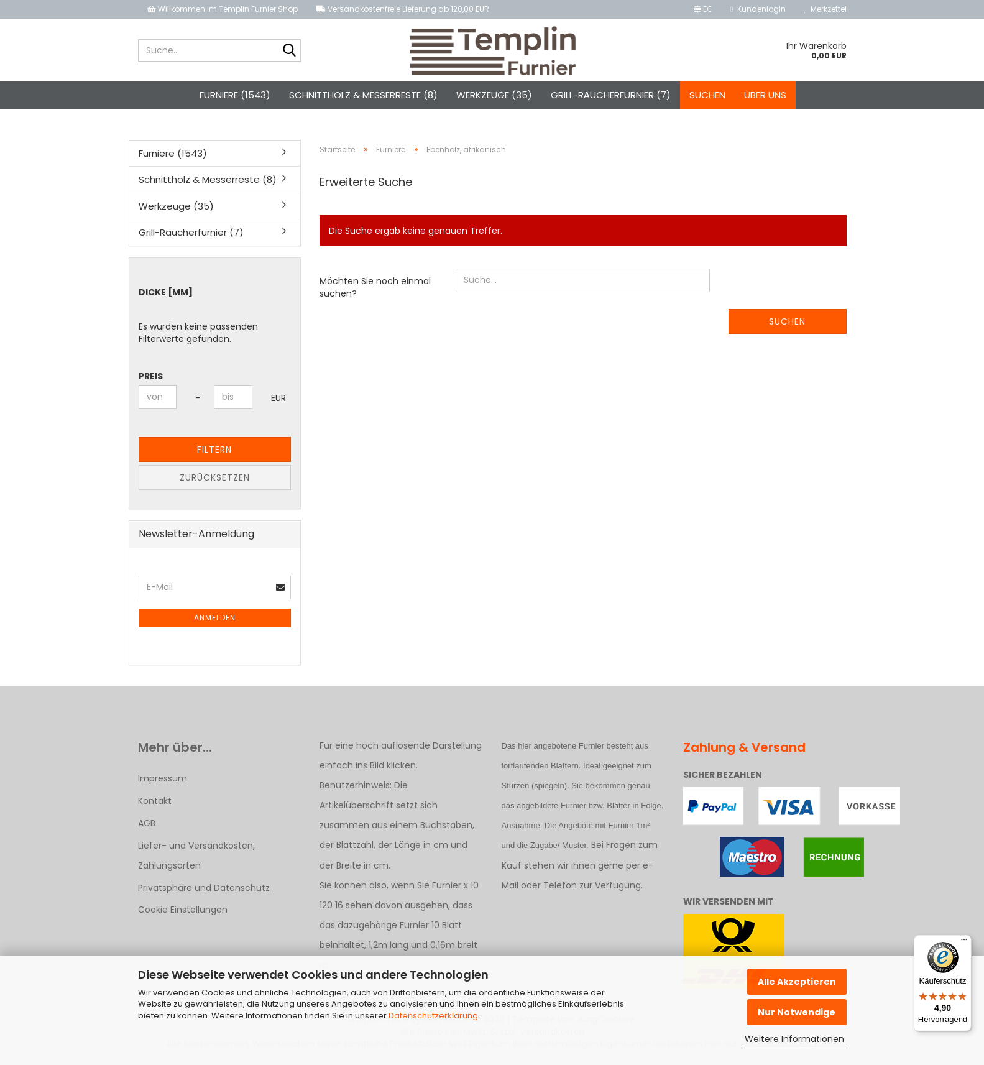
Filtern (214, 449)
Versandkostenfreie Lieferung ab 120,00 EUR (402, 9)
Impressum (162, 778)
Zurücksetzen (215, 477)
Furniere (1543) (235, 94)
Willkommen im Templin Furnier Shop (222, 9)
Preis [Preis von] (151, 376)
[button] (702, 9)
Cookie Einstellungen (183, 909)
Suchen (707, 94)
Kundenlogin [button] (757, 9)
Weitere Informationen (794, 1039)
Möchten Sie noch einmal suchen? (375, 287)
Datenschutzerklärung (433, 1015)
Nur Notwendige (796, 1012)
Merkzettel (825, 9)
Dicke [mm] (166, 292)
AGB (146, 823)
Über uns (765, 94)
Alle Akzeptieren (797, 981)
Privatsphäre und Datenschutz (204, 888)
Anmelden (215, 617)
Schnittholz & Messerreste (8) (363, 94)
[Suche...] (289, 51)
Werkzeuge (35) (494, 94)
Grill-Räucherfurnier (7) (611, 94)
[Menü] (964, 942)
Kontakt (155, 801)
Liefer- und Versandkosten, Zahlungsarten (196, 855)
